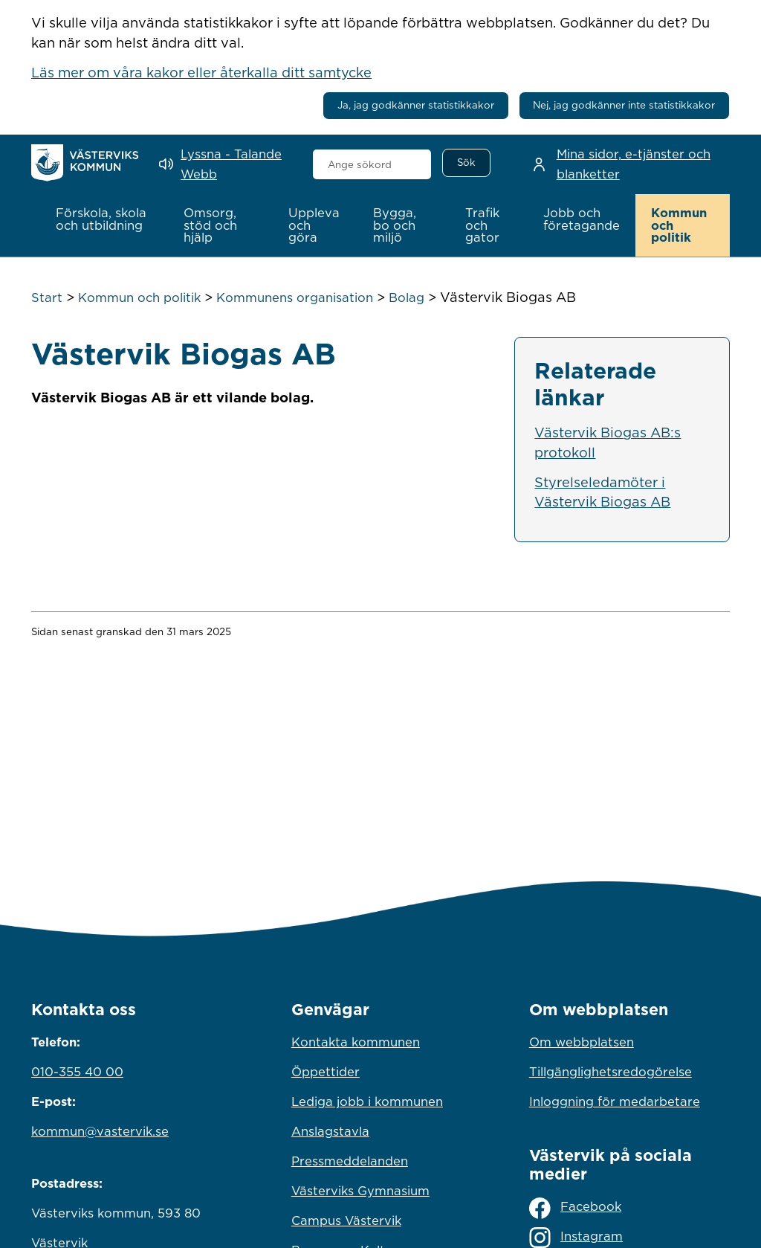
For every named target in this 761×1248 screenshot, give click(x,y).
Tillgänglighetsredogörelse (610, 1071)
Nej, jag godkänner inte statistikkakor (624, 105)
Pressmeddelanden (349, 1161)
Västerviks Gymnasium (360, 1190)
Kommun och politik (139, 297)
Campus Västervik (346, 1220)
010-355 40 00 (77, 1071)
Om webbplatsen (581, 1042)
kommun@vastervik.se (100, 1131)
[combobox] (372, 164)
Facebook (575, 1208)
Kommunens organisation (294, 297)
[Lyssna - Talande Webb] (225, 164)
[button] (104, 219)
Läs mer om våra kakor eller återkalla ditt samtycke (201, 72)
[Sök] (466, 163)
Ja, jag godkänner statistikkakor (415, 105)
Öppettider (325, 1071)
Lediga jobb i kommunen (367, 1101)
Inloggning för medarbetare (614, 1101)
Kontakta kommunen (355, 1042)
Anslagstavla (330, 1131)
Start (46, 297)
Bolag (406, 297)
